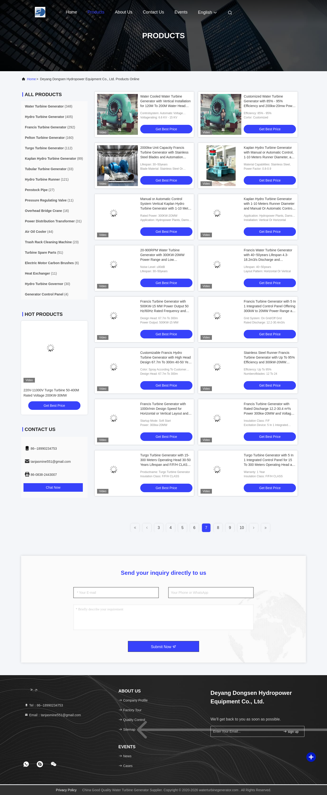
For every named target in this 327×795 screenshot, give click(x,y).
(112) (48, 148)
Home (71, 12)
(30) (47, 284)
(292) (50, 127)
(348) (48, 106)
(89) (54, 158)
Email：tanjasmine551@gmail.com (52, 715)
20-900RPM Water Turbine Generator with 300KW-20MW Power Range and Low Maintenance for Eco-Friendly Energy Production (162, 259)
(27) (40, 190)
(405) (49, 117)
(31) (53, 221)
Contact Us (153, 12)
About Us (123, 12)
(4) (46, 294)
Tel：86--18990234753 (43, 705)
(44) (39, 232)
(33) (49, 169)
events (180, 12)
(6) (52, 263)
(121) (47, 179)
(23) (52, 242)
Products (96, 12)
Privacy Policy (66, 790)
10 (242, 528)
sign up (291, 732)
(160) (49, 138)
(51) (44, 252)
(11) (49, 200)
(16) (47, 211)
